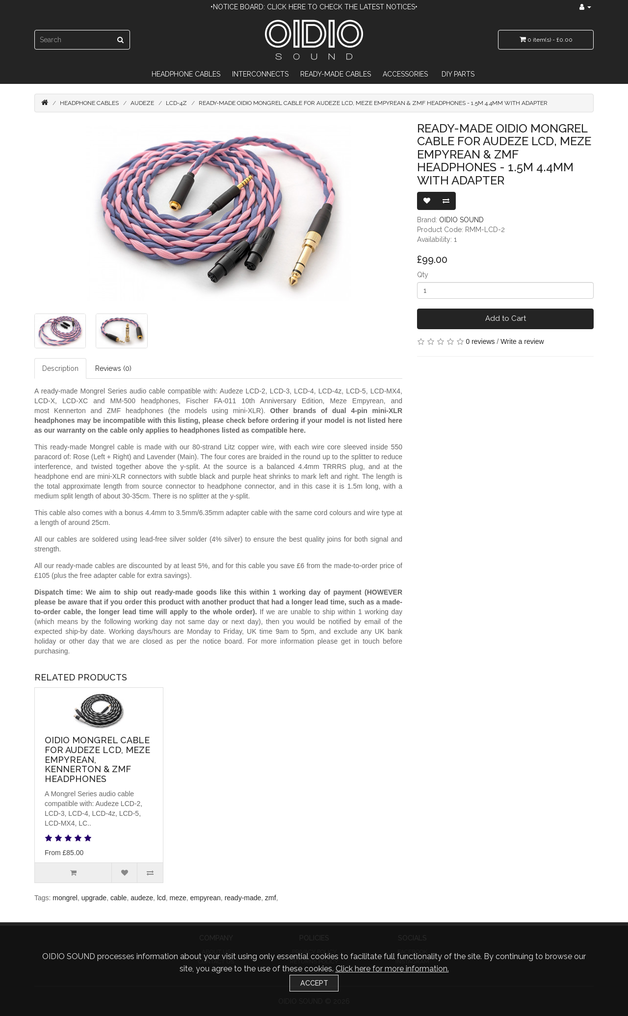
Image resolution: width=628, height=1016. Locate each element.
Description (60, 368)
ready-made (243, 898)
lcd (161, 898)
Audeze (142, 103)
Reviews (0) (113, 368)
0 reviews (480, 341)
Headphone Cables (186, 74)
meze (178, 898)
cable (118, 898)
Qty (422, 275)
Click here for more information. (392, 968)
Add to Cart (505, 318)
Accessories (405, 74)
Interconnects (260, 74)
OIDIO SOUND (461, 220)
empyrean (205, 898)
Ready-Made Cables (335, 74)
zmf (270, 898)
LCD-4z (176, 103)
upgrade (93, 898)
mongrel (65, 898)
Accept (314, 983)
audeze (142, 898)
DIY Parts (458, 74)
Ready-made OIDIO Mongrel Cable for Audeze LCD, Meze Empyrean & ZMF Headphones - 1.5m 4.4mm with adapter (373, 103)
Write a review (522, 341)
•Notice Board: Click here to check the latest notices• (314, 7)
